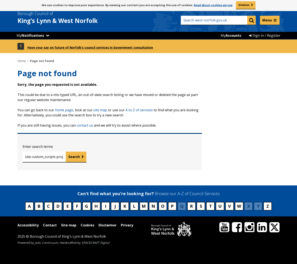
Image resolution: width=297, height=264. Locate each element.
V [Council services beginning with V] (229, 206)
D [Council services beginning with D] (58, 206)
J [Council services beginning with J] (115, 206)
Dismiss (243, 5)
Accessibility (28, 225)
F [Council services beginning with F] (77, 206)
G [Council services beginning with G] (86, 206)
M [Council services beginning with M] (144, 206)
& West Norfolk (65, 18)
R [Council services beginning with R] (191, 206)
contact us (85, 125)
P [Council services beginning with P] (172, 206)
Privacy (127, 225)
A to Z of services (139, 110)
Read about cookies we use (213, 5)
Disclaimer (108, 225)
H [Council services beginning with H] (96, 206)
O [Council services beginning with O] (162, 206)
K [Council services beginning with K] (124, 206)
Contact (50, 225)
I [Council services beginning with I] (105, 206)
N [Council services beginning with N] (153, 206)
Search (74, 156)
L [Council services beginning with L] (134, 206)
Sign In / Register (264, 35)
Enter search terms (38, 146)
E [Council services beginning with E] (67, 206)
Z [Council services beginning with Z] (267, 206)
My (30, 35)
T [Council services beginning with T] (210, 206)
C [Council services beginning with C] (48, 206)
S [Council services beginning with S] (201, 206)
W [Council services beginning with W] (239, 206)
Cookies (87, 225)
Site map (68, 225)
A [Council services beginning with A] (29, 206)
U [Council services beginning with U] (220, 206)
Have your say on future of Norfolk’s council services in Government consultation (90, 47)
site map (100, 110)
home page (64, 110)
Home (21, 61)
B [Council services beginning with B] (38, 206)
